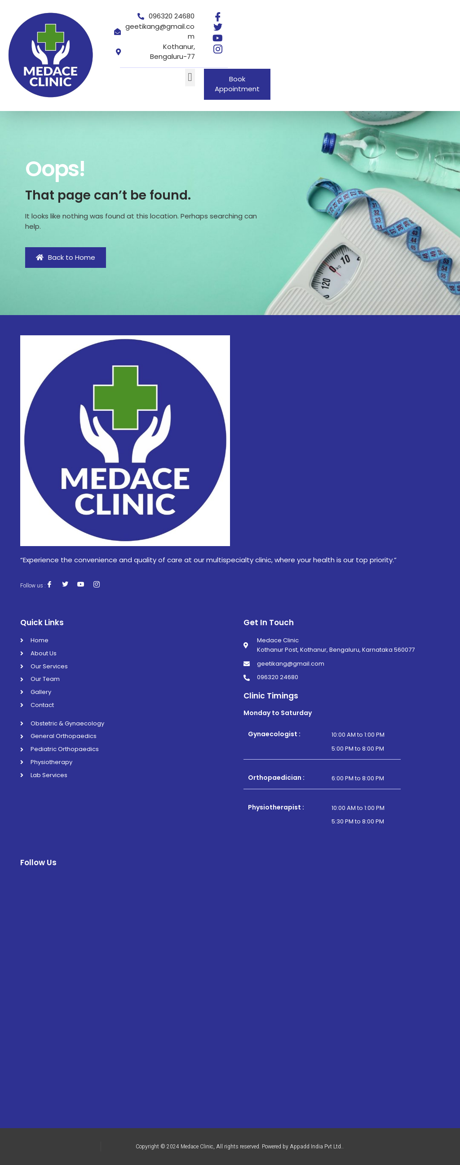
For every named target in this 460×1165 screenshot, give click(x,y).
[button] (190, 77)
